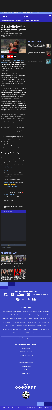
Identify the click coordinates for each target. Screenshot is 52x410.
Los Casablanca (6, 322)
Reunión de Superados (6, 12)
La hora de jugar (22, 318)
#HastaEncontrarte (9, 171)
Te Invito (35, 333)
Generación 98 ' (32, 325)
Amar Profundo (27, 329)
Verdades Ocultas (37, 329)
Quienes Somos (26, 348)
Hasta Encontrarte (6, 247)
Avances (18, 20)
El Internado (32, 315)
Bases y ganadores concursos (26, 359)
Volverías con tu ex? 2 (28, 12)
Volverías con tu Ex (7, 311)
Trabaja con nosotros (26, 366)
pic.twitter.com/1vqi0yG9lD (11, 186)
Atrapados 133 (13, 318)
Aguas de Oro (6, 315)
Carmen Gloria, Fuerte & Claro (30, 311)
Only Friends (37, 12)
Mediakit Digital (26, 377)
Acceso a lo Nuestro (39, 318)
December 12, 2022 (16, 179)
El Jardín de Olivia (17, 12)
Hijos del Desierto (41, 325)
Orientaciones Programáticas (26, 362)
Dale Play (47, 315)
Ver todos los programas (26, 338)
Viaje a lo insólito (42, 333)
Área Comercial (26, 373)
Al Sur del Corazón (10, 325)
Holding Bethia (26, 369)
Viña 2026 (47, 318)
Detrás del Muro (17, 311)
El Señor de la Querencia (43, 322)
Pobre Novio (46, 329)
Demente (8, 333)
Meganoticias (40, 315)
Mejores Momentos (8, 20)
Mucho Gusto (24, 315)
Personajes (35, 20)
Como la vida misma (22, 325)
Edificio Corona (15, 333)
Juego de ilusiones (31, 322)
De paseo (30, 318)
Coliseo (22, 333)
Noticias (26, 20)
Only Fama (28, 333)
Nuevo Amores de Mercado (18, 322)
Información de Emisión (26, 351)
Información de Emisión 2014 (26, 355)
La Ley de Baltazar (7, 329)
